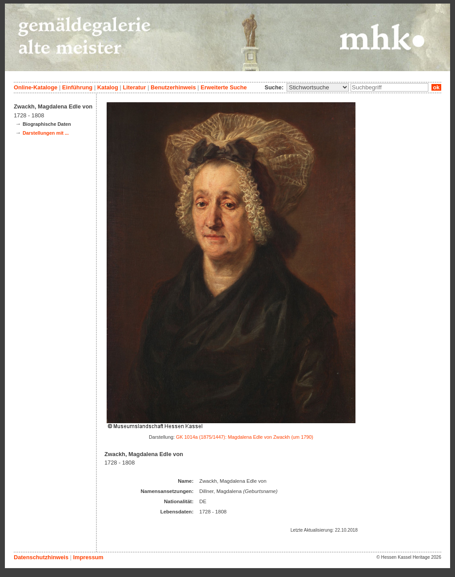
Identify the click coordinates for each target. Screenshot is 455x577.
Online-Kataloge (35, 87)
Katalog (107, 87)
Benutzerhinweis (173, 87)
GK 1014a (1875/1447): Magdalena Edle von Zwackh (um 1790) (244, 437)
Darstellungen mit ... (46, 133)
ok (436, 87)
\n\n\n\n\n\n (318, 87)
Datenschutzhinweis (41, 557)
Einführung (77, 87)
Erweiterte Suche (223, 87)
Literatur (134, 87)
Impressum (88, 557)
